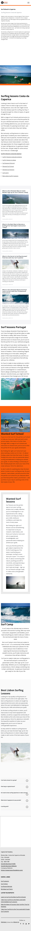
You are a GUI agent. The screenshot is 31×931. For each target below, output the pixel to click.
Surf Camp (5, 173)
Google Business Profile (8, 864)
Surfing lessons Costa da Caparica (15, 53)
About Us (16, 922)
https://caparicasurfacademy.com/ (12, 870)
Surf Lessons (5, 881)
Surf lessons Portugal (8, 163)
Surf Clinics (4, 884)
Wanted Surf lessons (8, 169)
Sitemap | (4, 922)
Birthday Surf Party (7, 889)
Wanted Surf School (8, 166)
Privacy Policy (10, 922)
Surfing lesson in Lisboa (9, 160)
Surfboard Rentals (6, 886)
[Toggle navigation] (28, 2)
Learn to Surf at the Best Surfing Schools (13, 897)
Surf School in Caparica (15, 831)
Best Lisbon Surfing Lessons (10, 176)
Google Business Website (9, 866)
